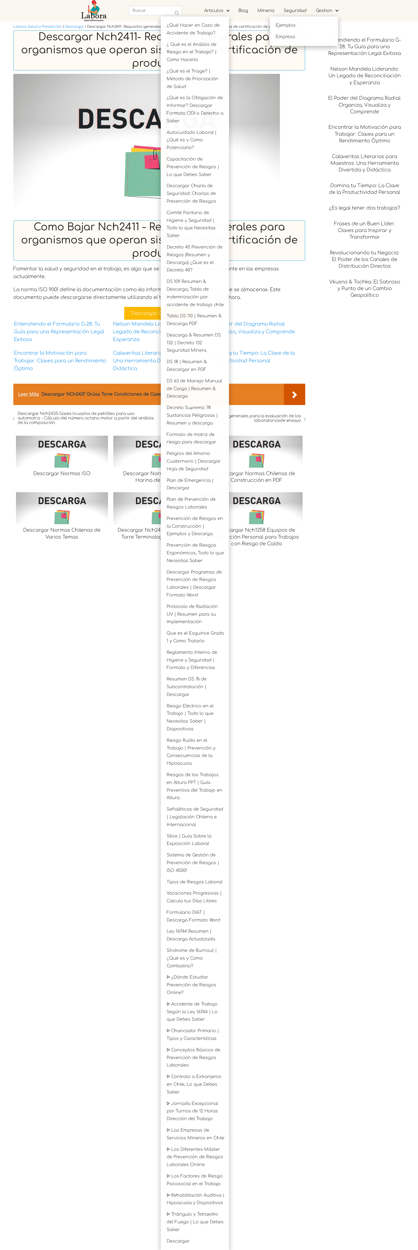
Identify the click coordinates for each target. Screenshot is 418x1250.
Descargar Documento (159, 313)
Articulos (213, 10)
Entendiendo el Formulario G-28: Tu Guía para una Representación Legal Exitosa (59, 331)
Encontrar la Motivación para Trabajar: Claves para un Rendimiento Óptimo (60, 360)
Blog (243, 10)
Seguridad (295, 10)
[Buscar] (176, 13)
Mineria (266, 10)
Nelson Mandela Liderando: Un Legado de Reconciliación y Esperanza (151, 331)
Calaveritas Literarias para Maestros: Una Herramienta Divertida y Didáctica (158, 360)
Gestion (324, 10)
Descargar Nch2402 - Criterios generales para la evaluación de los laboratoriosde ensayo (233, 418)
